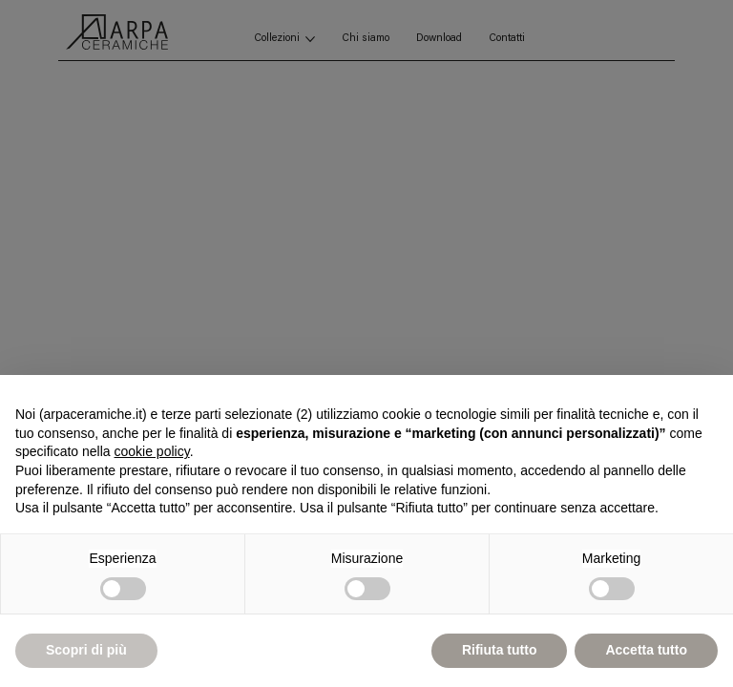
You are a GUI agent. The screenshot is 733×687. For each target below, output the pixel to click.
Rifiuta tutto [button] (499, 649)
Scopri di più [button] (86, 649)
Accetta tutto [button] (646, 649)
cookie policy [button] (152, 451)
